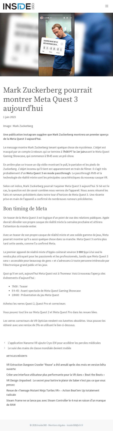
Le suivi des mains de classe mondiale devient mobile (39, 348)
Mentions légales (56, 425)
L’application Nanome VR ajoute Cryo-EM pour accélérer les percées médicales (54, 343)
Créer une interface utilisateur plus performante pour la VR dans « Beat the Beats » (55, 374)
